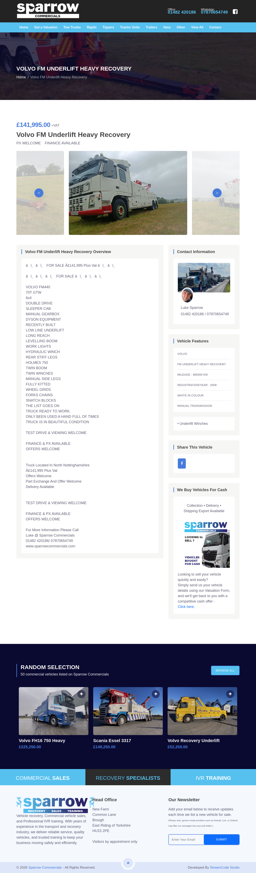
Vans (167, 27)
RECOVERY (128, 778)
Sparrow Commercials (45, 867)
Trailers (151, 27)
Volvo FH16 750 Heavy (42, 740)
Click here (186, 607)
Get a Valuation (45, 27)
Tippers (108, 27)
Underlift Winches (194, 424)
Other (181, 27)
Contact (215, 27)
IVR (213, 778)
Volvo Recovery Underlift (194, 740)
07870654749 (214, 12)
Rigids (92, 27)
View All (197, 27)
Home (23, 27)
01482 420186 (182, 12)
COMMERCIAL (43, 778)
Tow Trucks (72, 27)
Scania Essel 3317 (112, 740)
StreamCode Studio (225, 867)
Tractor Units (130, 27)
